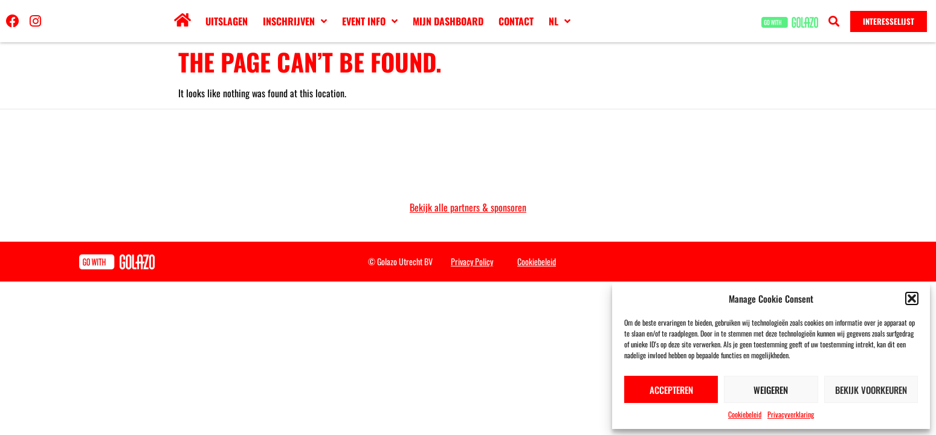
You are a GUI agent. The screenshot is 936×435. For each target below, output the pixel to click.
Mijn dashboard (448, 21)
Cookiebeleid (744, 414)
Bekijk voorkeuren (871, 389)
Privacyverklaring (790, 414)
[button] (912, 298)
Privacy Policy (472, 261)
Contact (516, 21)
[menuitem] (559, 21)
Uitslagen (226, 21)
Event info (370, 21)
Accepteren (671, 389)
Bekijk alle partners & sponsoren (468, 207)
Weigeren (771, 389)
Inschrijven (295, 21)
